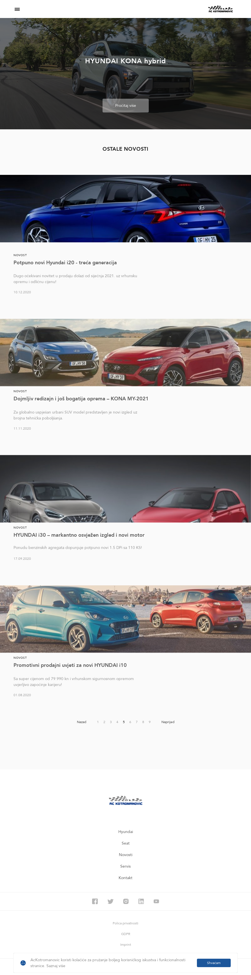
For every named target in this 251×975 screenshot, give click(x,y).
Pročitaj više (125, 106)
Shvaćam (214, 963)
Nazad (81, 722)
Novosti (125, 854)
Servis (125, 866)
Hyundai (125, 831)
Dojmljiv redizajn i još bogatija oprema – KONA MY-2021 (81, 398)
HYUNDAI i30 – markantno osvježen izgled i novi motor (79, 535)
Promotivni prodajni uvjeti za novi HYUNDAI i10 (70, 665)
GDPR (125, 934)
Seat (126, 843)
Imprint (125, 944)
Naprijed (167, 722)
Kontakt (125, 878)
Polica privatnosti (125, 923)
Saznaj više (55, 966)
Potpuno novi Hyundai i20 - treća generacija (65, 262)
